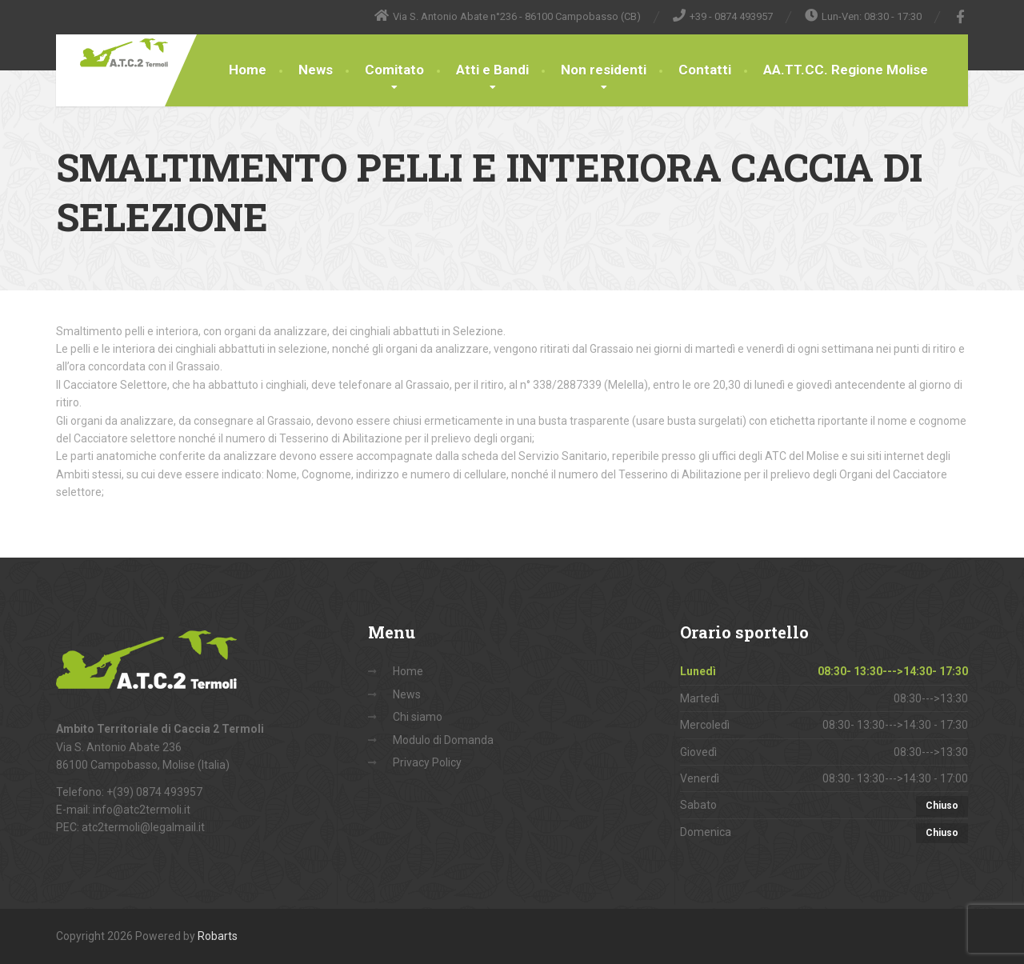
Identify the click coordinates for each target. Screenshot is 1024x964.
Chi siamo (417, 716)
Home (247, 70)
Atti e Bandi (492, 70)
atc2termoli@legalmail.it (143, 827)
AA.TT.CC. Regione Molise (845, 70)
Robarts (218, 936)
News (315, 70)
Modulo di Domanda (443, 740)
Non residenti (603, 70)
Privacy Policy (427, 762)
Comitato (394, 70)
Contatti (704, 70)
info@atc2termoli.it (141, 809)
